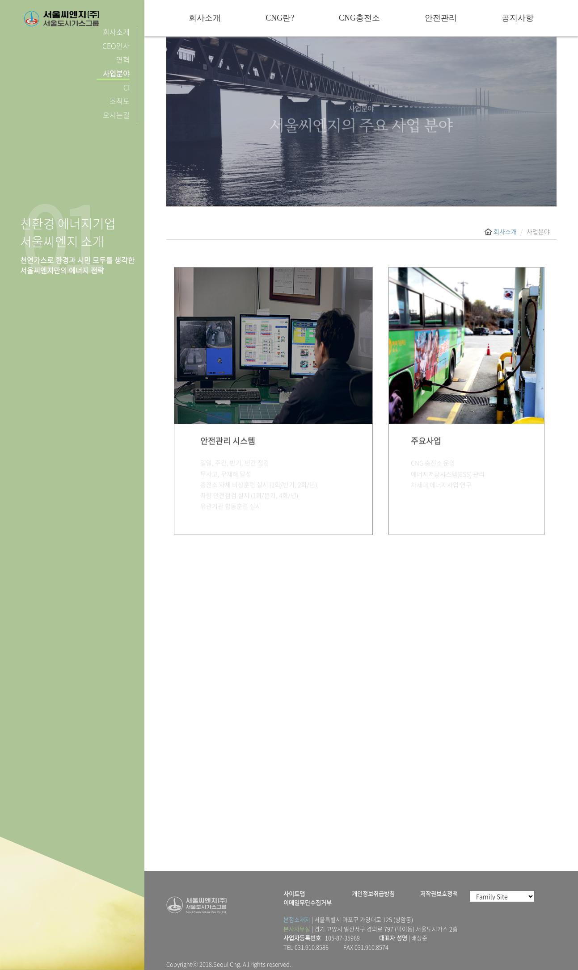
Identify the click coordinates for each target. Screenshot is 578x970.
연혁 (123, 59)
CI (126, 87)
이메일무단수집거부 (307, 903)
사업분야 (116, 73)
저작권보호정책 (439, 894)
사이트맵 (294, 894)
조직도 (120, 101)
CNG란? (280, 17)
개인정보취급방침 (373, 894)
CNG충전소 (359, 17)
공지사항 (518, 17)
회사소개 (116, 31)
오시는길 (116, 114)
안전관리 (441, 17)
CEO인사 (116, 45)
